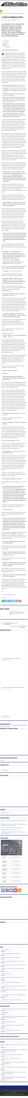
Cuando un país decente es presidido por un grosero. (12, 963)
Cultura (5, 13)
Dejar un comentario (7, 20)
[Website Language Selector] (6, 772)
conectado (22, 725)
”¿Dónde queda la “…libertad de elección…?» (10, 831)
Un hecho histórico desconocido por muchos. (13, 687)
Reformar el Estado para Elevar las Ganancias (11, 1032)
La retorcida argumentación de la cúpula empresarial (10, 623)
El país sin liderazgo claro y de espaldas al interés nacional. (14, 988)
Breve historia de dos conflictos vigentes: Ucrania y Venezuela (14, 1010)
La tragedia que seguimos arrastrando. (11, 658)
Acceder (2, 762)
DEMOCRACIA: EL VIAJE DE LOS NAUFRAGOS (17, 626)
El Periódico (5, 19)
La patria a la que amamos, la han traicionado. (11, 959)
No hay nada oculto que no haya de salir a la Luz (11, 955)
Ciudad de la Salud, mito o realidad (9, 1023)
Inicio (2, 13)
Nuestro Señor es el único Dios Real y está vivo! (11, 984)
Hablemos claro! (5, 1014)
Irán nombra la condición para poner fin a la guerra (11, 829)
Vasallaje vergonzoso (6, 951)
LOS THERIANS (5, 716)
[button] (5, 853)
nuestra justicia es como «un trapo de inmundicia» (12, 1001)
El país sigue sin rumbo (6, 975)
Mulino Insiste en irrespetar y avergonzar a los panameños (14, 966)
